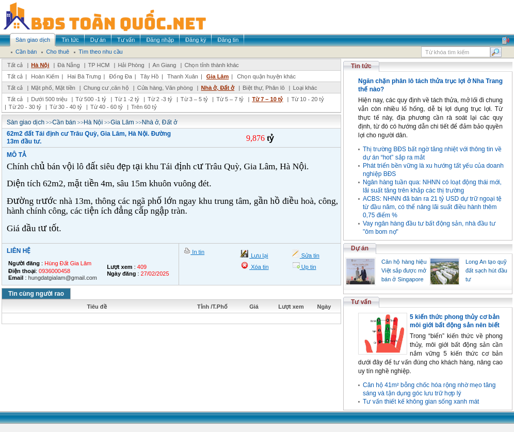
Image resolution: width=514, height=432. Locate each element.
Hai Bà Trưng (84, 76)
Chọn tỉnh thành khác (211, 65)
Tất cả (15, 65)
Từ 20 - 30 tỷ (25, 107)
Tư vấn (361, 302)
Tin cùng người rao (36, 293)
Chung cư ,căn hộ (106, 88)
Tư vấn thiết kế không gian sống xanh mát (421, 401)
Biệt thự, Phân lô (264, 88)
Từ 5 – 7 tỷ (230, 99)
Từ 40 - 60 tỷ (106, 107)
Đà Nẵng (68, 65)
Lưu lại (258, 255)
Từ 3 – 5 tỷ (194, 99)
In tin (197, 252)
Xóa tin (258, 267)
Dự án (359, 248)
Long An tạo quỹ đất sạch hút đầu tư (486, 270)
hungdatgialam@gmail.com (62, 278)
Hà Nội (40, 65)
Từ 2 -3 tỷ (160, 99)
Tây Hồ (149, 76)
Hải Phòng (131, 65)
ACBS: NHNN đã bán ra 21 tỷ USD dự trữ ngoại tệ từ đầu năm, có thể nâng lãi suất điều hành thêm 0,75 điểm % (432, 207)
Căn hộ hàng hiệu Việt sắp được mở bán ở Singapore (404, 270)
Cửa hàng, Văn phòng (165, 88)
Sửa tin (309, 255)
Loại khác (305, 88)
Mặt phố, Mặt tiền (53, 88)
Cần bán (64, 122)
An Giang (164, 65)
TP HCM (99, 65)
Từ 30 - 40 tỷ (66, 107)
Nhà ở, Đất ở (217, 88)
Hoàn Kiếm (45, 76)
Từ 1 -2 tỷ (127, 99)
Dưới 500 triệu (49, 99)
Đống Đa (120, 76)
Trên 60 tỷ (144, 107)
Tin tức (361, 66)
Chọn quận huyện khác (266, 76)
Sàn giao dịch (25, 122)
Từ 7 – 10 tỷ (267, 99)
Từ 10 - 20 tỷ (307, 99)
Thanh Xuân (182, 76)
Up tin (308, 267)
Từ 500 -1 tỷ (90, 99)
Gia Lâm (217, 76)
